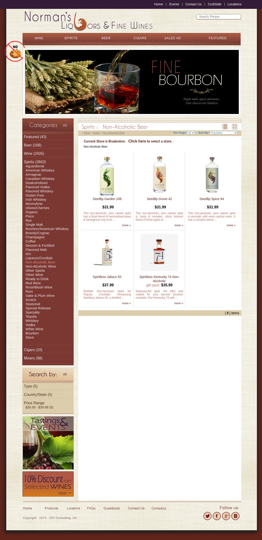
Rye (29, 220)
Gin (28, 254)
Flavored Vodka (38, 187)
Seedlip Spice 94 (212, 199)
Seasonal (33, 304)
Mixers (29, 358)
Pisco (30, 216)
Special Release (38, 308)
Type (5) (31, 386)
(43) (35, 137)
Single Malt (34, 224)
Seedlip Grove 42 (159, 199)
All (65, 125)
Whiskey (32, 321)
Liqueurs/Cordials (39, 258)
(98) (33, 358)
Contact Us (193, 4)
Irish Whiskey (36, 199)
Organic (32, 212)
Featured (31, 137)
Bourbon (32, 333)
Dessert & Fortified (40, 245)
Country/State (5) (38, 395)
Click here (137, 141)
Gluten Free (35, 195)
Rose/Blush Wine (39, 287)
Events (174, 4)
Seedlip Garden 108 (107, 199)
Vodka (30, 325)
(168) (33, 145)
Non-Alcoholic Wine (41, 266)
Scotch (31, 300)
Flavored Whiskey (39, 191)
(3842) (35, 162)
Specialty (33, 312)
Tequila (31, 316)
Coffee (31, 241)
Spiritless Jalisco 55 (107, 277)
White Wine (34, 329)
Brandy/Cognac (37, 233)
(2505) (34, 153)
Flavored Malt (36, 250)
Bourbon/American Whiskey (47, 229)
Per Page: (180, 132)
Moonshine (34, 204)
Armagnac (33, 174)
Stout (30, 337)
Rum (29, 291)
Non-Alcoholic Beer (40, 262)
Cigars (29, 350)
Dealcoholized (36, 183)
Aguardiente (35, 166)
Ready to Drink (37, 279)
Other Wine (34, 275)
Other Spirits (35, 270)
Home (158, 4)
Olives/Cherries (37, 208)
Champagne (35, 237)
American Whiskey (40, 170)
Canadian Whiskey (40, 179)
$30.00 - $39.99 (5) (39, 407)
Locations (235, 4)
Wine (28, 153)
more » (126, 225)
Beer (28, 145)
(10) (33, 350)
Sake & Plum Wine (40, 295)
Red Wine (33, 283)
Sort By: (203, 132)
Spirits (29, 162)
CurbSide (214, 4)
